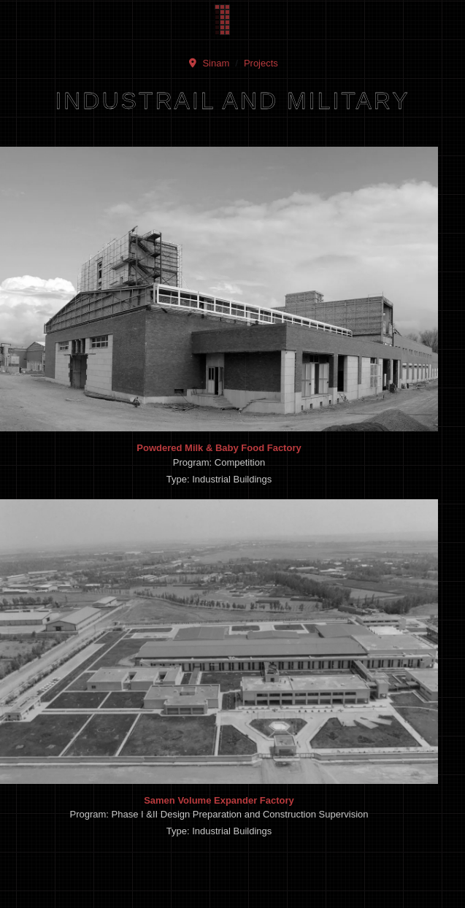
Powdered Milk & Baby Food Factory (219, 447)
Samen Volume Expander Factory (219, 800)
